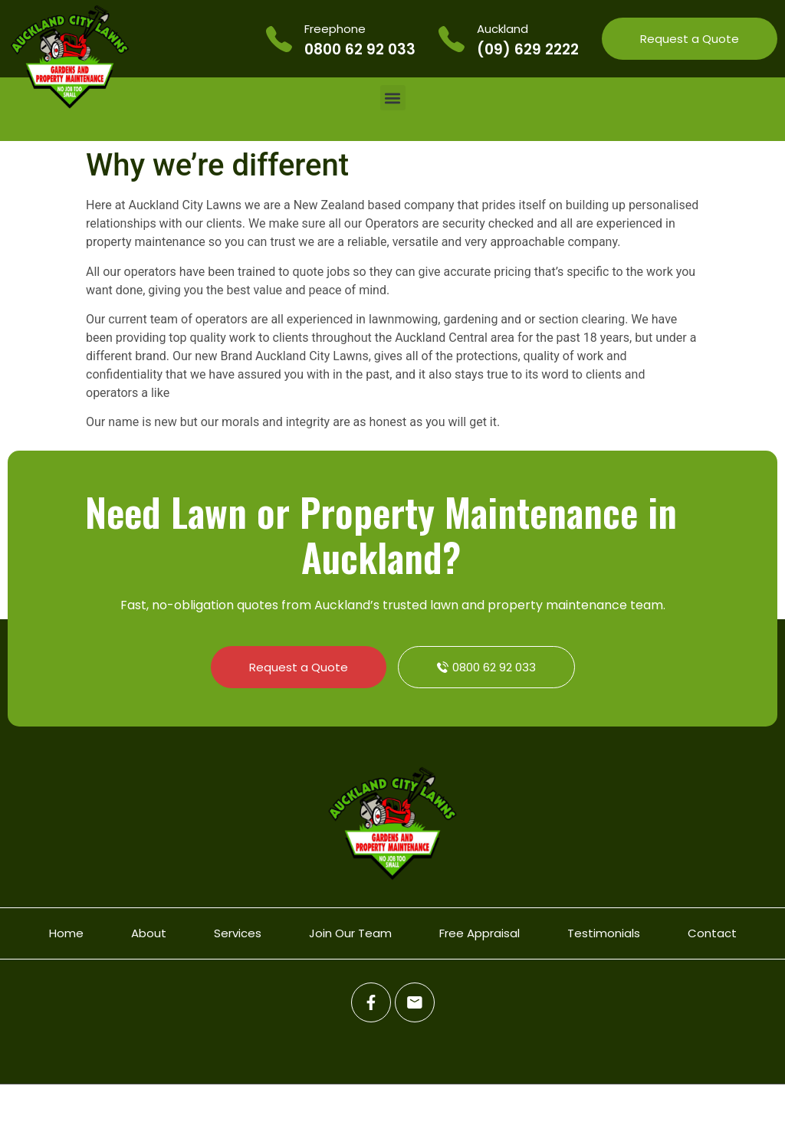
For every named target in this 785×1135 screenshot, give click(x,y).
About (148, 933)
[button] (393, 97)
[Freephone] (279, 39)
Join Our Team (350, 933)
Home (66, 933)
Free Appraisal (479, 933)
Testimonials (603, 933)
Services (237, 933)
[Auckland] (451, 39)
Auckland (502, 29)
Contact (712, 933)
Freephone (335, 29)
